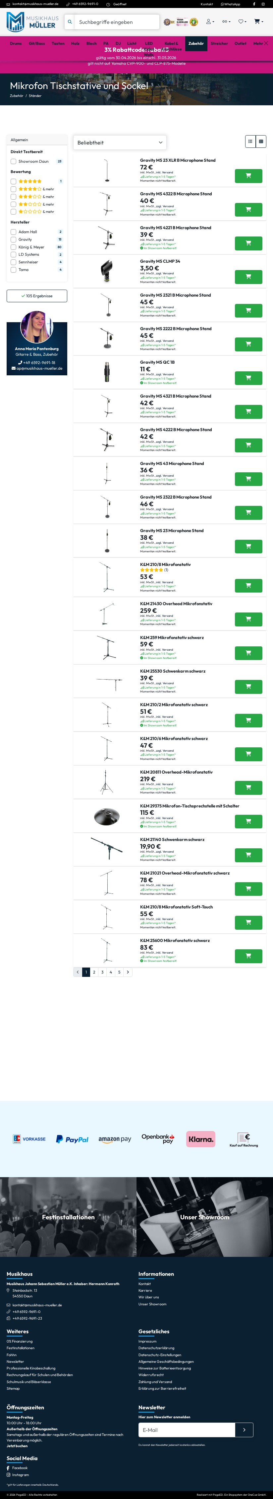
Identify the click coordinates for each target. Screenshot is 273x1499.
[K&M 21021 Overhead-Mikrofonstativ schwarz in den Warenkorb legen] (248, 1062)
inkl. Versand (164, 195)
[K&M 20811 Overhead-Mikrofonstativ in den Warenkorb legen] (248, 940)
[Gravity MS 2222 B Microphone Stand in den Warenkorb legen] (248, 403)
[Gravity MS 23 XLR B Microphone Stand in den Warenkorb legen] (248, 199)
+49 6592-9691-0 (85, 4)
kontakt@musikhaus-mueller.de (35, 4)
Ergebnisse (37, 318)
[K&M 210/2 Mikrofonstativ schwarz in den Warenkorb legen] (248, 858)
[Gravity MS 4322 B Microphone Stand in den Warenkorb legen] (248, 239)
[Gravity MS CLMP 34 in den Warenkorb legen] (248, 321)
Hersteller (20, 244)
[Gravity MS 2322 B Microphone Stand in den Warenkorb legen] (248, 607)
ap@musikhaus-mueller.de (39, 390)
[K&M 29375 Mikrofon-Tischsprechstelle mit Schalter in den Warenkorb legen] (248, 980)
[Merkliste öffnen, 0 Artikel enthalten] (243, 22)
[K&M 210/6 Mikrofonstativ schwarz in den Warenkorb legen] (248, 899)
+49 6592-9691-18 (38, 385)
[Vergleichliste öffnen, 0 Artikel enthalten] (226, 22)
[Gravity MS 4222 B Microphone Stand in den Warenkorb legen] (248, 525)
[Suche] (117, 22)
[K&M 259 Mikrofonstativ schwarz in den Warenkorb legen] (248, 776)
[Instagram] (263, 4)
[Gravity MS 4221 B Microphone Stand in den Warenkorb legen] (248, 280)
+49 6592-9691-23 (27, 1419)
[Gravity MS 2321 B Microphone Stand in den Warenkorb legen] (248, 362)
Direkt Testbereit (27, 173)
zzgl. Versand (165, 235)
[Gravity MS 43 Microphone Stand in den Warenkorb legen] (248, 566)
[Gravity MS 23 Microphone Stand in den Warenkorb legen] (248, 648)
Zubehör (17, 118)
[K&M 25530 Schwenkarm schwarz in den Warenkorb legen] (248, 817)
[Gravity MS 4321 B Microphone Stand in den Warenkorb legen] (248, 485)
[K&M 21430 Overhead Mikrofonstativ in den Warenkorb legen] (248, 735)
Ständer (35, 118)
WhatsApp (230, 4)
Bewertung (21, 194)
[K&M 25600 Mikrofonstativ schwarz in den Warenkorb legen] (248, 1144)
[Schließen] (266, 69)
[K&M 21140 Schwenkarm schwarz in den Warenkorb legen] (248, 1021)
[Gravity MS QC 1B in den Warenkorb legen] (248, 444)
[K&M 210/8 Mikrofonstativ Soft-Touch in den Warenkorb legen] (248, 1103)
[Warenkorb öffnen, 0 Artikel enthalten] (258, 22)
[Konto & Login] (210, 22)
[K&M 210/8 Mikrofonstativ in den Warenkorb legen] (248, 695)
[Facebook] (254, 4)
